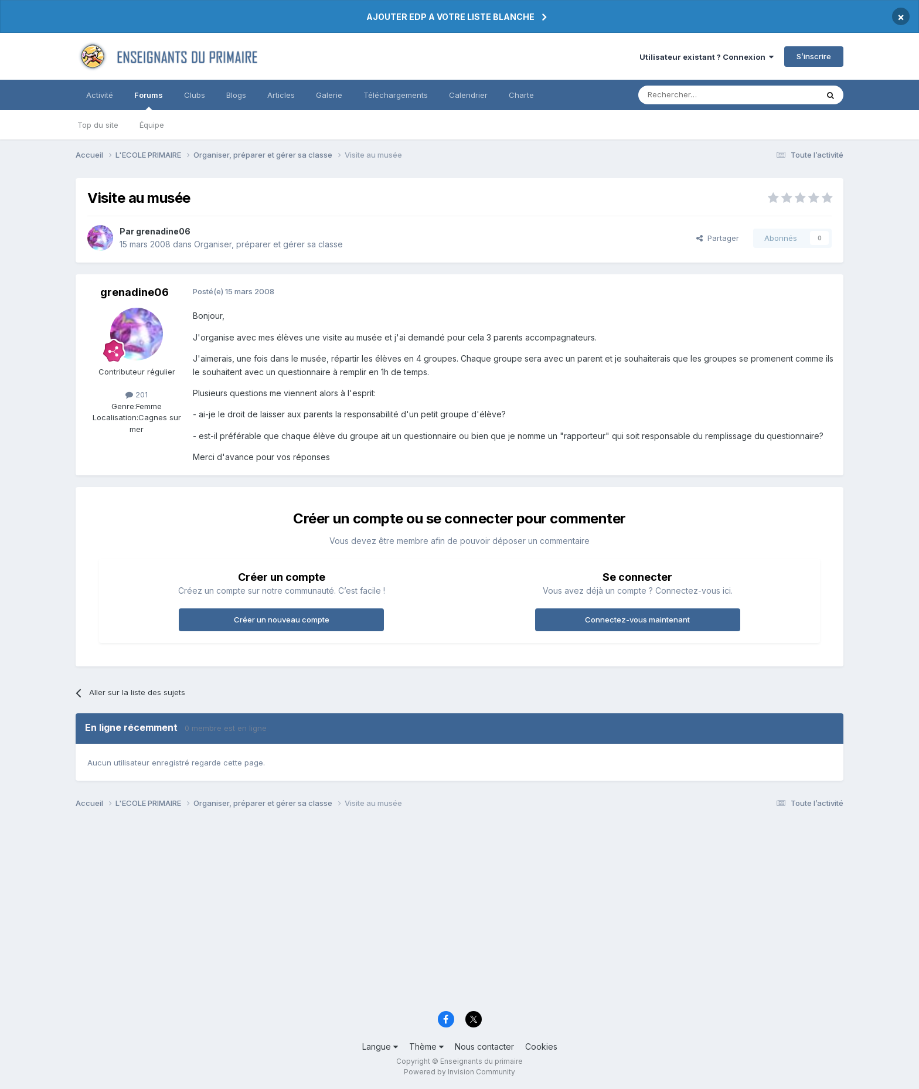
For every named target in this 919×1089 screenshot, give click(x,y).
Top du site (97, 125)
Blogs (236, 95)
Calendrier (468, 95)
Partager (717, 238)
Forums (148, 100)
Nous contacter (484, 1046)
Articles (281, 95)
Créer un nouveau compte (281, 619)
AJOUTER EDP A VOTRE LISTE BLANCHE (450, 17)
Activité (99, 95)
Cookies (541, 1046)
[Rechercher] (702, 95)
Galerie (329, 95)
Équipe (151, 125)
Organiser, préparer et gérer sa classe (268, 244)
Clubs (194, 95)
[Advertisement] (427, 913)
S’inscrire (814, 56)
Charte (521, 95)
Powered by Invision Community (459, 1071)
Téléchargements (395, 95)
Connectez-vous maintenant (637, 619)
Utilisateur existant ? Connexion (706, 57)
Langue (380, 1046)
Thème (426, 1046)
